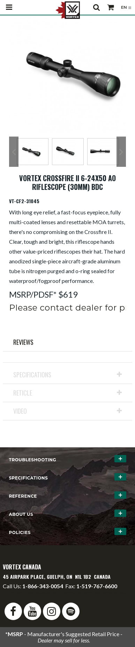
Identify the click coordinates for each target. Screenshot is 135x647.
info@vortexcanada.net (31, 592)
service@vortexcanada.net (94, 592)
